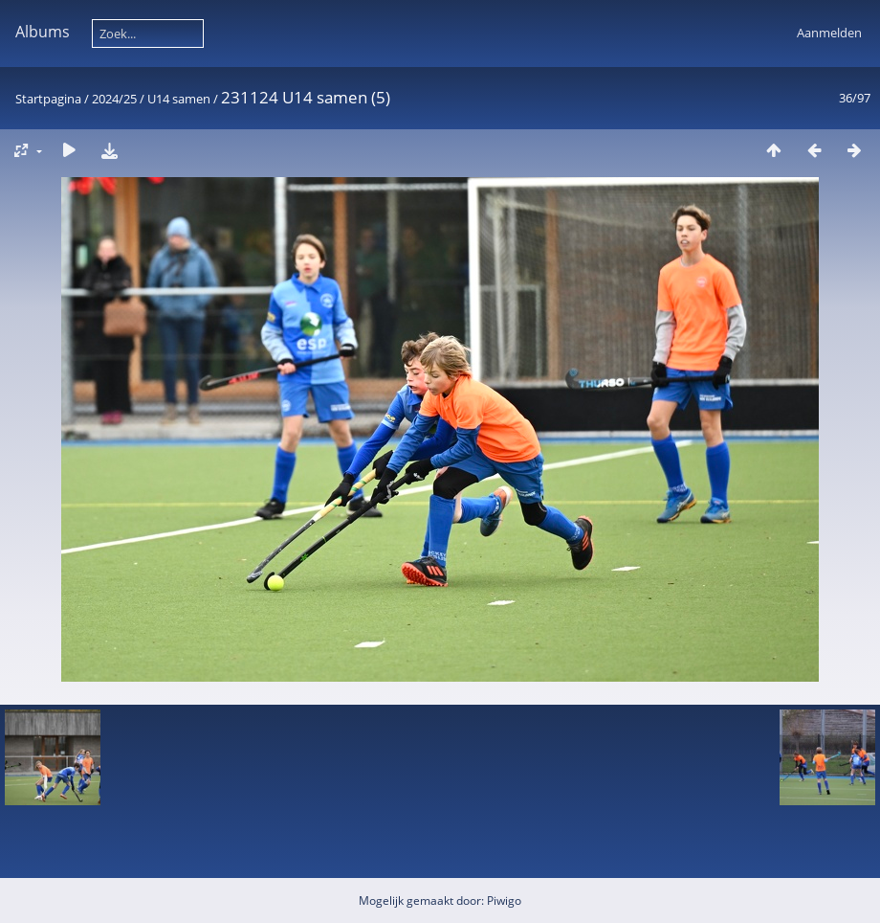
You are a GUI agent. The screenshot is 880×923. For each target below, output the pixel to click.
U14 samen (178, 98)
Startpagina (48, 98)
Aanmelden (829, 32)
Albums (42, 31)
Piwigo (504, 900)
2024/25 (114, 98)
